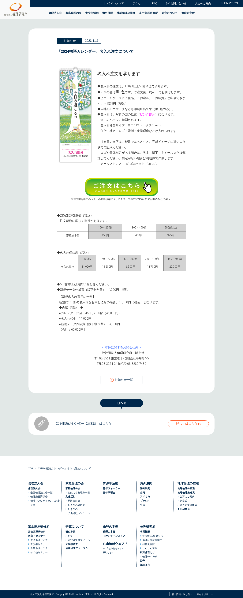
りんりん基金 (149, 548)
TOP (30, 468)
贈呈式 (183, 500)
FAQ (154, 3)
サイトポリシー (205, 594)
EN (226, 3)
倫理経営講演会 (39, 496)
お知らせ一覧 (121, 380)
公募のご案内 (187, 496)
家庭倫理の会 (73, 12)
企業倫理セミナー (40, 548)
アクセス (138, 3)
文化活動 (70, 496)
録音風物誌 (148, 544)
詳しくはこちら (186, 423)
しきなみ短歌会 (76, 504)
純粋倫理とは (147, 552)
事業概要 (145, 531)
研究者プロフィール (79, 540)
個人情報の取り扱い (182, 594)
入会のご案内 (203, 3)
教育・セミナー (36, 535)
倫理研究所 (188, 12)
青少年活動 (92, 12)
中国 (142, 504)
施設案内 (145, 564)
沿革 (142, 560)
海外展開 (107, 12)
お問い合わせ (176, 3)
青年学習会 (109, 492)
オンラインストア (113, 3)
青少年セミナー (39, 544)
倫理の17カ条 (149, 556)
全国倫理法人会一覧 (41, 492)
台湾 (142, 492)
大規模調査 (71, 544)
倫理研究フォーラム (76, 548)
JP (221, 3)
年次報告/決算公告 (152, 535)
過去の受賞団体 (188, 504)
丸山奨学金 (184, 509)
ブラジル (145, 500)
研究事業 (70, 531)
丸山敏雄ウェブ (115, 543)
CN (235, 3)
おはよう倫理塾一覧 (79, 492)
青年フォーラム (111, 488)
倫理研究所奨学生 (152, 540)
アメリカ (145, 496)
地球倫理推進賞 (186, 492)
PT (231, 3)
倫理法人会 (55, 12)
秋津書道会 (74, 500)
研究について (170, 12)
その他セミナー (39, 552)
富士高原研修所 (148, 12)
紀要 (70, 535)
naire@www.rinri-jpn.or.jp (141, 163)
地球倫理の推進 (126, 12)
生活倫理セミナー (40, 540)
